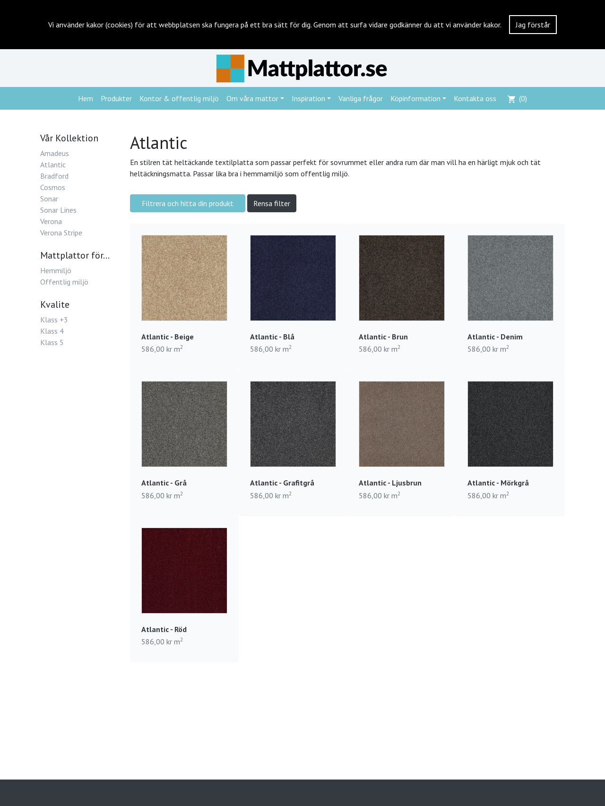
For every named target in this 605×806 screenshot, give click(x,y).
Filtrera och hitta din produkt (187, 203)
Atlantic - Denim (495, 336)
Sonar (49, 198)
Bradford (54, 176)
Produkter (116, 98)
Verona (51, 221)
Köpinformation (415, 98)
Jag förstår (533, 24)
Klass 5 (52, 342)
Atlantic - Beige (167, 336)
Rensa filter (271, 203)
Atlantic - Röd (164, 629)
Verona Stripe (61, 232)
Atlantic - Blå (272, 336)
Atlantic (53, 164)
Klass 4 (52, 331)
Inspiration (308, 98)
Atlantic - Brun (383, 336)
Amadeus (54, 153)
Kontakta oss (475, 98)
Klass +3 (54, 319)
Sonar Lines (58, 210)
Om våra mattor (252, 98)
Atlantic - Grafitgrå (282, 482)
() (517, 98)
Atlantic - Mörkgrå (498, 482)
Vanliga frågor (360, 98)
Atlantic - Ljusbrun (390, 482)
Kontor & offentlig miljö (179, 98)
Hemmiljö (55, 270)
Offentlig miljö (64, 281)
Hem (85, 98)
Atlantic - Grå (164, 482)
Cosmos (52, 187)
